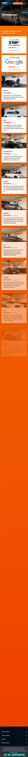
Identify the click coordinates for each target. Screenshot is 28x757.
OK (5, 754)
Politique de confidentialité (18, 754)
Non (9, 754)
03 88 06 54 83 (18, 3)
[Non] (26, 751)
